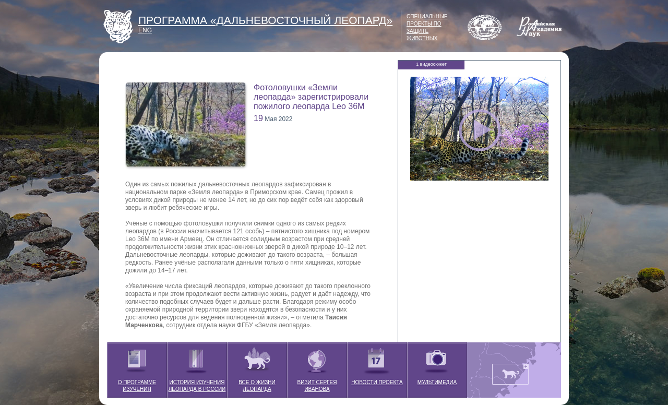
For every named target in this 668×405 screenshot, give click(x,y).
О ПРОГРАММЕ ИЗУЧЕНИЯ (137, 367)
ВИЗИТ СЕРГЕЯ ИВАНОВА (317, 367)
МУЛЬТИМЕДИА (437, 363)
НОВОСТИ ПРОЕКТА (376, 363)
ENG (145, 30)
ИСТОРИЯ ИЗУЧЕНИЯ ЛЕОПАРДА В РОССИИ (197, 367)
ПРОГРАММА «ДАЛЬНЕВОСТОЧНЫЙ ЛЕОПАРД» (265, 20)
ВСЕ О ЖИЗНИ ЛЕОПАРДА (257, 367)
